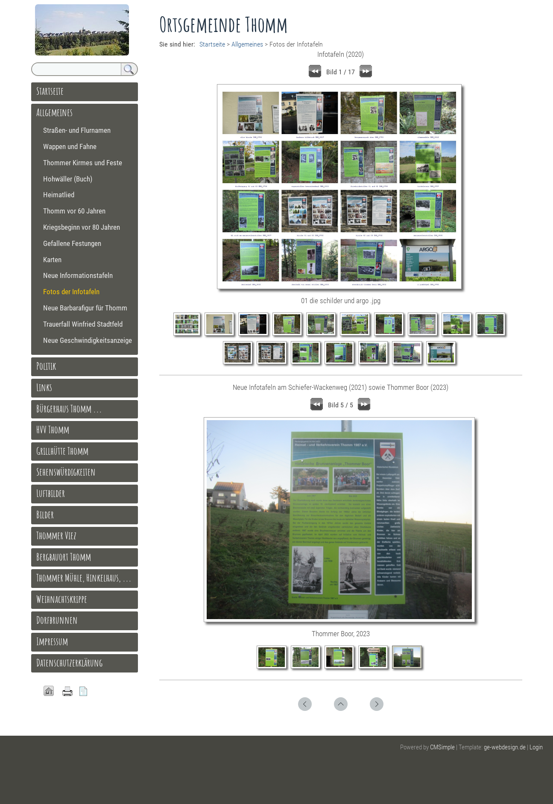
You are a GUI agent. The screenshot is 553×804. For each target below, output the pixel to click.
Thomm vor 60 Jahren (74, 211)
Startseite (212, 44)
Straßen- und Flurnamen (77, 130)
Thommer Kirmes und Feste (82, 162)
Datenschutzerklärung (69, 662)
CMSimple (442, 747)
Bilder (45, 514)
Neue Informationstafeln (78, 275)
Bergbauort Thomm (63, 556)
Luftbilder (50, 493)
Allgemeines (247, 44)
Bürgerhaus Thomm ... (69, 408)
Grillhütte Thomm (62, 450)
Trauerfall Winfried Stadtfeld (83, 324)
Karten (52, 259)
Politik (46, 366)
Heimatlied (58, 194)
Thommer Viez (56, 535)
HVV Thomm (52, 429)
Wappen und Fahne (70, 146)
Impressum (52, 641)
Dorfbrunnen (57, 620)
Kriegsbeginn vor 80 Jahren (81, 227)
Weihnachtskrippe (61, 599)
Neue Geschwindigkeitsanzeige (87, 340)
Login (536, 747)
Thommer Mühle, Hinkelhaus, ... (84, 577)
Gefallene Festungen (72, 243)
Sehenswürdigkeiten (66, 471)
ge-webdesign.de (505, 747)
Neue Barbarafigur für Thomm (85, 308)
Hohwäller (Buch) (67, 179)
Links (44, 387)
